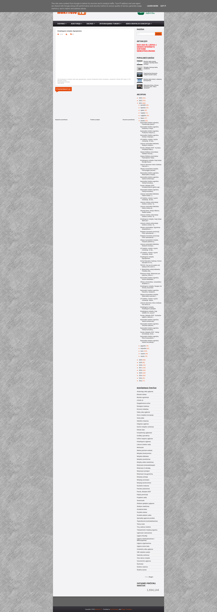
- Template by (110, 609)
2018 (140, 365)
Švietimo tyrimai (141, 570)
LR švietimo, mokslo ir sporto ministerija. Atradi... (149, 253)
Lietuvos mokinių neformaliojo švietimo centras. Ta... (149, 203)
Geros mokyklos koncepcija (145, 415)
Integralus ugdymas (143, 424)
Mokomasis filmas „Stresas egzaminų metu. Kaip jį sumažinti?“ (151, 87)
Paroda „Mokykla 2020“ (144, 491)
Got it (163, 6)
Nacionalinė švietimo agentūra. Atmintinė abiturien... (149, 324)
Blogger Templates (126, 609)
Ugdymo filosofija (142, 536)
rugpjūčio (143, 115)
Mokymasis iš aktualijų (143, 468)
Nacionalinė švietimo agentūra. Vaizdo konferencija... (149, 178)
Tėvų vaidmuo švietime (144, 527)
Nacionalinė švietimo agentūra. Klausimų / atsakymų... (149, 291)
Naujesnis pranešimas (61, 119)
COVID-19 (140, 400)
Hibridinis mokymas (143, 421)
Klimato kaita (141, 430)
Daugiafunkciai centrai (143, 403)
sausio (143, 356)
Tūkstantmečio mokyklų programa (147, 530)
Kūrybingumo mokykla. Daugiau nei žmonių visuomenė (151, 287)
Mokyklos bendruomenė (144, 453)
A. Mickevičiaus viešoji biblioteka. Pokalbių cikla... (150, 270)
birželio (143, 121)
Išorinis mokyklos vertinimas (145, 427)
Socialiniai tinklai (142, 509)
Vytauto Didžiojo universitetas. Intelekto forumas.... (149, 152)
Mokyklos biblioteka (143, 456)
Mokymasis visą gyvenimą (145, 474)
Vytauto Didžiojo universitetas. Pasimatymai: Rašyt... (149, 157)
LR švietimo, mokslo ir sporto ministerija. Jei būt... (149, 199)
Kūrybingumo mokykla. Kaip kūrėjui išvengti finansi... (150, 161)
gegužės (143, 346)
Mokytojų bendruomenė (144, 483)
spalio (143, 110)
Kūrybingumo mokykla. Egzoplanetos (147, 257)
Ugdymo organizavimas (144, 543)
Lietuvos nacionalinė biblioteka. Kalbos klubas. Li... (149, 194)
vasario (143, 353)
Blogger (151, 577)
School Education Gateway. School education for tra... (150, 261)
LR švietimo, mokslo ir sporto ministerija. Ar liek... (149, 249)
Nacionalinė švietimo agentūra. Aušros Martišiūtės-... (149, 278)
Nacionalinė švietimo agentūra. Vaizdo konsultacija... (149, 341)
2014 (140, 375)
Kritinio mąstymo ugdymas (145, 438)
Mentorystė (140, 447)
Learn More (152, 6)
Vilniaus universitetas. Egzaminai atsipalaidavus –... (150, 228)
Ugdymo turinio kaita (143, 546)
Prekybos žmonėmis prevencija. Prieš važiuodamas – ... (149, 232)
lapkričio (143, 108)
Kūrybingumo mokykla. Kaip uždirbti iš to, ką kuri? (148, 312)
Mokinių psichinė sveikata (144, 450)
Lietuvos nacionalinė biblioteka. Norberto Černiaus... (149, 245)
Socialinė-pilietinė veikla (144, 515)
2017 (140, 368)
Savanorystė (140, 500)
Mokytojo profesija (142, 477)
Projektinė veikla (142, 497)
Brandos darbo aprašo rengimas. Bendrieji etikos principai (151, 63)
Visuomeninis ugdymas (144, 561)
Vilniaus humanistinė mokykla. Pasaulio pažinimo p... (149, 240)
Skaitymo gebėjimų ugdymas (145, 503)
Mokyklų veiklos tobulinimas (145, 462)
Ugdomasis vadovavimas (144, 533)
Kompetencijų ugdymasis (144, 433)
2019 (140, 362)
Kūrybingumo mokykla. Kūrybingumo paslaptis (148, 308)
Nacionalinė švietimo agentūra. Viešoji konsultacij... (149, 182)
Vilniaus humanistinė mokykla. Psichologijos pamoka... (149, 169)
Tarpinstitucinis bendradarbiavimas (147, 521)
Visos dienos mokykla (143, 558)
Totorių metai (141, 524)
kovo (142, 351)
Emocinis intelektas (143, 409)
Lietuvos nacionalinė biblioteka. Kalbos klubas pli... (149, 207)
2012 (140, 381)
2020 (140, 360)
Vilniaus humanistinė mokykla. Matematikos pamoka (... (149, 295)
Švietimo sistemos (142, 567)
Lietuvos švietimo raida (144, 444)
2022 (140, 100)
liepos (143, 118)
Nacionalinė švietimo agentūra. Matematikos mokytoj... (149, 173)
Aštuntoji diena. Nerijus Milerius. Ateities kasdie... (150, 211)
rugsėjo (143, 113)
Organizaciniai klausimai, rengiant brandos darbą (150, 74)
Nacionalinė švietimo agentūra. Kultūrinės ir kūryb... (149, 127)
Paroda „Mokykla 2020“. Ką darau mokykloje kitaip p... (150, 148)
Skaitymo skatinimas (143, 506)
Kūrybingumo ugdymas (144, 441)
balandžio (144, 348)
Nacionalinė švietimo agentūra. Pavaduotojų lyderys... (149, 123)
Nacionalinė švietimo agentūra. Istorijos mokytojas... (149, 136)
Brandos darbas (141, 394)
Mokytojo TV (98, 609)
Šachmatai (140, 564)
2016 (140, 370)
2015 (140, 373)
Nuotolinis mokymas (143, 486)
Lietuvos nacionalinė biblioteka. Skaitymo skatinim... (149, 144)
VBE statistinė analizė (143, 552)
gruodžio (143, 105)
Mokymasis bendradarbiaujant (146, 465)
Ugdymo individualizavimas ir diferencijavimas (145, 539)
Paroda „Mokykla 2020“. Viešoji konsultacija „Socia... (149, 333)
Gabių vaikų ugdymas (143, 412)
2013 (140, 378)
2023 (140, 98)
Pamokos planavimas (143, 489)
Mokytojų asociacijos (143, 480)
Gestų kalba (140, 418)
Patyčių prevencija (142, 494)
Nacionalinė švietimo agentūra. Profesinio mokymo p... (149, 131)
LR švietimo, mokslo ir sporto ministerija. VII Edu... (149, 140)
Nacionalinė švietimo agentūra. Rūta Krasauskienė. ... (149, 337)
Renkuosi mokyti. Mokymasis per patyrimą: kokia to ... (150, 274)
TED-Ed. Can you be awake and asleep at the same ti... (150, 266)
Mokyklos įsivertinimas (143, 459)
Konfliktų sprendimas (143, 436)
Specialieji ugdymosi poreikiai (146, 518)
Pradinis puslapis (95, 119)
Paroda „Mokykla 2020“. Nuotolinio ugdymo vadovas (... (150, 316)
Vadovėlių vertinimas (143, 555)
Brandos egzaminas (143, 397)
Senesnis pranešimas (129, 119)
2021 (140, 103)
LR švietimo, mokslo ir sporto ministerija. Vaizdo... (149, 299)
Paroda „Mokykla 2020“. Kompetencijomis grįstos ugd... (150, 186)
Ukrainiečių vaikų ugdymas (145, 549)
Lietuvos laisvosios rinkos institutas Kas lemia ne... (150, 303)
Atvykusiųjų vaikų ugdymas (145, 391)
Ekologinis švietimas (143, 406)
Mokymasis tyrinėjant (143, 471)
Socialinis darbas (142, 512)
